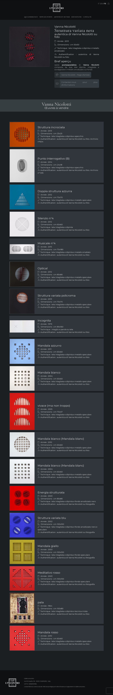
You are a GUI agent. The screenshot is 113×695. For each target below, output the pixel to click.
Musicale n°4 (47, 243)
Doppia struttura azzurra (55, 191)
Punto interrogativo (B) (54, 158)
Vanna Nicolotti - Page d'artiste (75, 75)
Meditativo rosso (49, 572)
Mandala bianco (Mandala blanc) (61, 438)
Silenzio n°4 (46, 218)
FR (105, 4)
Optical (43, 268)
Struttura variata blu (52, 518)
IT (99, 4)
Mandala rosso (48, 632)
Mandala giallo (48, 546)
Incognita (44, 320)
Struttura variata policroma (57, 295)
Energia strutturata (51, 492)
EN (101, 4)
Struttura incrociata (51, 127)
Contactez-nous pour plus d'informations (79, 83)
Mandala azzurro (49, 345)
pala (41, 602)
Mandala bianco (49, 372)
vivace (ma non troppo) (54, 405)
